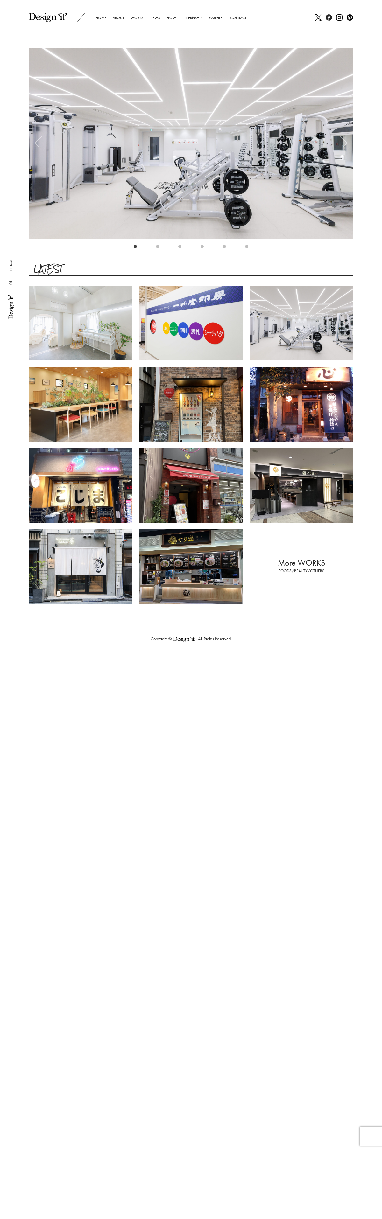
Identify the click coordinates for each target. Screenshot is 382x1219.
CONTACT (238, 17)
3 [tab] (181, 248)
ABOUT (118, 17)
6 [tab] (248, 248)
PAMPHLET (216, 17)
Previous (41, 143)
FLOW (171, 17)
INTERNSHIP (192, 17)
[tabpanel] (191, 143)
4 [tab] (204, 248)
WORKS (137, 17)
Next (340, 143)
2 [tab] (159, 248)
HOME (101, 17)
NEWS (155, 17)
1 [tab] (137, 248)
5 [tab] (226, 248)
